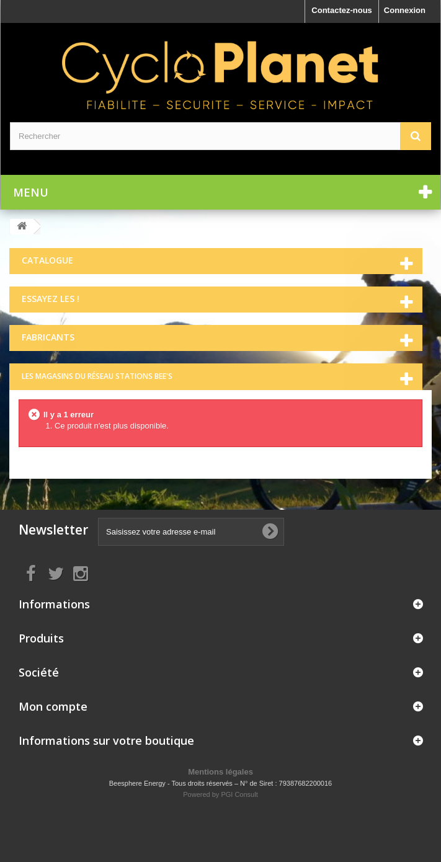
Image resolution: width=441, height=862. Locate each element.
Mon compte (53, 706)
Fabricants (48, 337)
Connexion (404, 10)
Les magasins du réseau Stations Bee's (97, 376)
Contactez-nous (341, 10)
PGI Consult (239, 794)
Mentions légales (220, 771)
